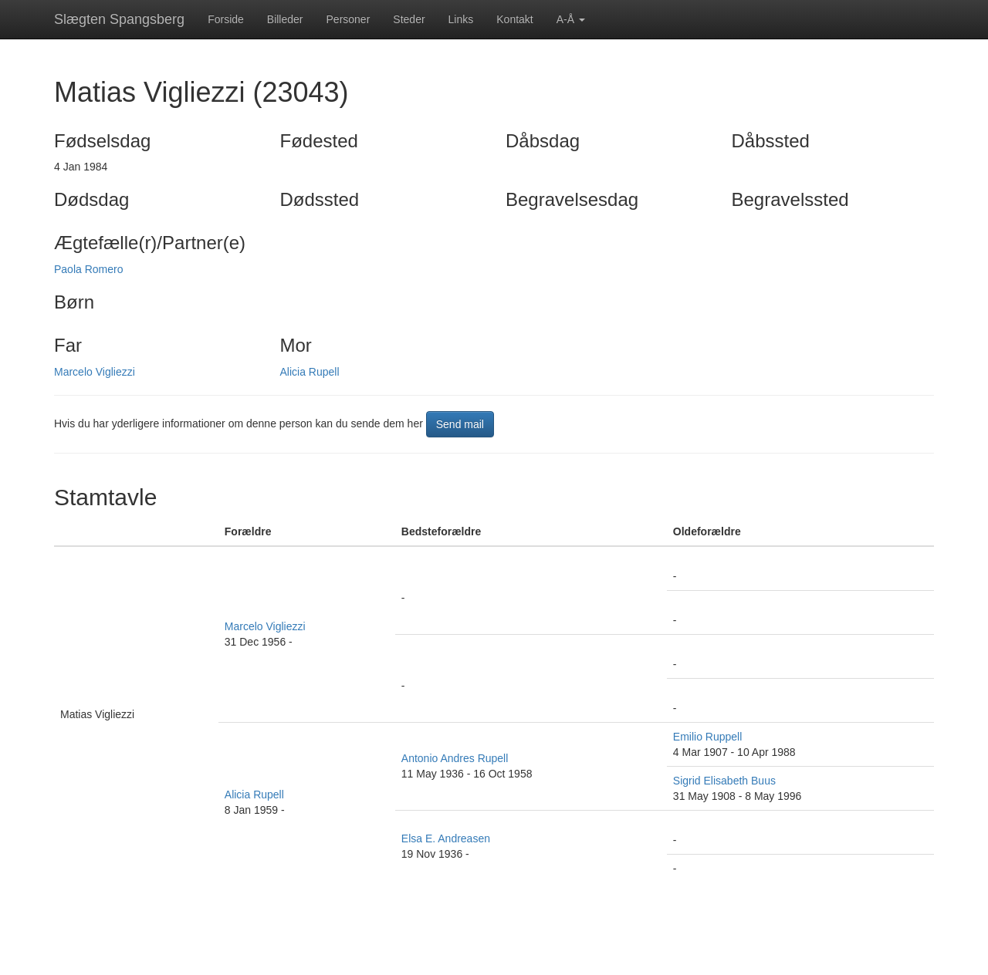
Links (461, 19)
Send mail (460, 424)
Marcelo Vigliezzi (94, 372)
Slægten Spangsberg (119, 19)
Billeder (285, 19)
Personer (348, 19)
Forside (226, 19)
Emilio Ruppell (707, 736)
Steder (409, 19)
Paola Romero (89, 269)
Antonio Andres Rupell (455, 758)
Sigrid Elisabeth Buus (724, 780)
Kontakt (514, 19)
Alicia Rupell (310, 372)
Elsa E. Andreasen (445, 838)
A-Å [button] (571, 19)
